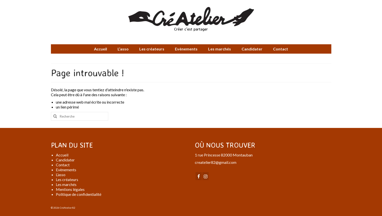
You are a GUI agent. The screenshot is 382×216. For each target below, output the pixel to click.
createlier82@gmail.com (215, 162)
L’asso (60, 174)
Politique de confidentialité (78, 194)
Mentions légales (70, 189)
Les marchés (66, 184)
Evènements (66, 169)
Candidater (65, 159)
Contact (63, 164)
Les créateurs (67, 179)
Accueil (62, 155)
